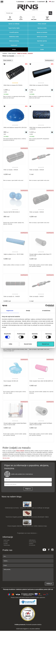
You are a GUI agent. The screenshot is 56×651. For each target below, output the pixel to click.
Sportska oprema (42, 41)
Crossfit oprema (13, 32)
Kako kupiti (6, 540)
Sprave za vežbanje (13, 23)
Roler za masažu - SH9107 (37, 296)
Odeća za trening (14, 41)
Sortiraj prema (49, 60)
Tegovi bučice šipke (14, 28)
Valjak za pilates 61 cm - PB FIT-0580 (13, 254)
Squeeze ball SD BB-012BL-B (11, 212)
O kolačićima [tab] (46, 310)
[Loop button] (50, 13)
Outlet (42, 49)
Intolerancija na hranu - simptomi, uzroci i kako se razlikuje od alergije (27, 508)
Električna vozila (14, 36)
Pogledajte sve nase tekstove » (27, 533)
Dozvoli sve (45, 344)
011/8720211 (20, 1)
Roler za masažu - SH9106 (37, 169)
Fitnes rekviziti (42, 23)
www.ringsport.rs (24, 628)
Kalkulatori (32, 540)
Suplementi (14, 45)
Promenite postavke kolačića (33, 624)
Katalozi (31, 543)
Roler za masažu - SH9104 (11, 169)
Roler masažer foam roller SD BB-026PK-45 (41, 381)
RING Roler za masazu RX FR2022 (39, 85)
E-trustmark (32, 545)
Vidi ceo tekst (6, 458)
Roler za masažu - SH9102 (37, 212)
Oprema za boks (42, 28)
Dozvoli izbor (28, 344)
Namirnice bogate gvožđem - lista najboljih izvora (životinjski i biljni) (27, 517)
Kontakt (6, 543)
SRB (53, 1)
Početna (5, 53)
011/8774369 (31, 1)
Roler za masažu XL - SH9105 (12, 296)
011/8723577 (41, 1)
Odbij (10, 344)
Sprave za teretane (42, 32)
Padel (42, 45)
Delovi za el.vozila (42, 36)
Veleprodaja (7, 545)
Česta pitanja (32, 541)
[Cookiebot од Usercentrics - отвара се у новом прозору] (46, 305)
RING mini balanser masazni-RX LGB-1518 (15, 127)
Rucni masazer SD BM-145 (11, 381)
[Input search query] (12, 13)
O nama (6, 541)
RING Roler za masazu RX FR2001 (13, 85)
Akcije (14, 49)
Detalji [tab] (28, 310)
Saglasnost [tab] (9, 310)
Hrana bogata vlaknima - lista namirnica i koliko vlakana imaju (27, 526)
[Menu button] (1, 1)
